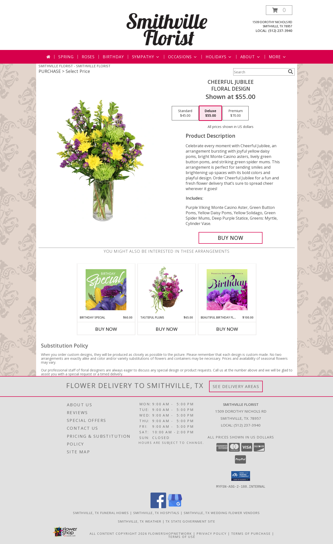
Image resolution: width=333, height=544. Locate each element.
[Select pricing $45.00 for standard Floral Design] (185, 113)
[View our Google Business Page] (175, 506)
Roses (88, 56)
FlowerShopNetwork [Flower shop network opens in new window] (170, 533)
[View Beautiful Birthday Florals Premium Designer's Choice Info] (227, 289)
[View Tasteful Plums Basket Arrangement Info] (166, 289)
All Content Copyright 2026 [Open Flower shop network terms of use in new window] (118, 533)
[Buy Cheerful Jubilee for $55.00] (231, 238)
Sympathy (146, 56)
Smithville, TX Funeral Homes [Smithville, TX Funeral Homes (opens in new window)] (101, 512)
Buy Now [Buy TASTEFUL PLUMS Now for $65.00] (167, 329)
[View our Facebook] (158, 506)
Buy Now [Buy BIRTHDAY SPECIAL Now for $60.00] (106, 329)
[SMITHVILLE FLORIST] (167, 27)
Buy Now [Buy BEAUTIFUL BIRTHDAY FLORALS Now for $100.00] (227, 329)
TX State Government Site (190, 521)
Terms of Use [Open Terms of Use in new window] (181, 536)
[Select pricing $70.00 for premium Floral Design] (235, 113)
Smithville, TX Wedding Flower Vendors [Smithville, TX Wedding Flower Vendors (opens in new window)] (222, 512)
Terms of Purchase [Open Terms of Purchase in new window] (251, 533)
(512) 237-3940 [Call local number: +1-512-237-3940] (280, 30)
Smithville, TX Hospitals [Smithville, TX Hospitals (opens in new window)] (156, 512)
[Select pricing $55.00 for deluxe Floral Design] (210, 113)
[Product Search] (259, 71)
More (278, 56)
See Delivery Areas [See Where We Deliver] (236, 386)
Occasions (183, 56)
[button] (279, 10)
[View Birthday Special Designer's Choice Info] (106, 289)
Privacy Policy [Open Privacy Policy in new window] (212, 533)
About (250, 56)
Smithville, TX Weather (139, 521)
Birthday (113, 56)
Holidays (219, 56)
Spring (66, 56)
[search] (290, 71)
